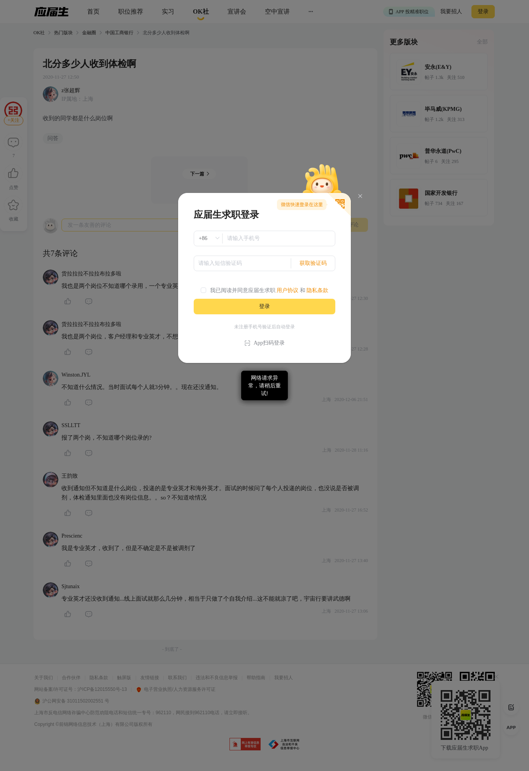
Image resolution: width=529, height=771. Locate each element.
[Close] (360, 196)
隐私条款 (317, 290)
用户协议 (287, 290)
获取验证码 (313, 263)
